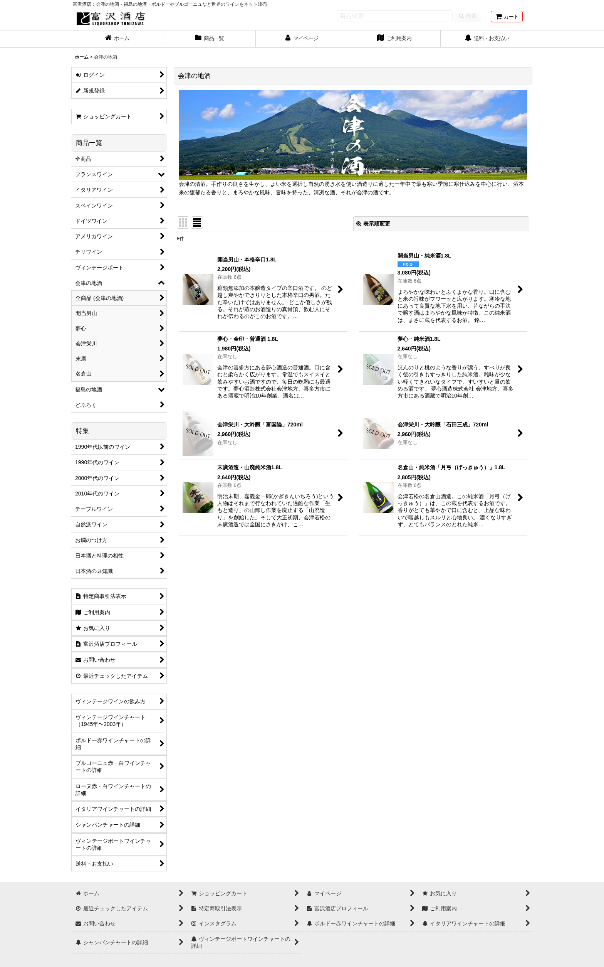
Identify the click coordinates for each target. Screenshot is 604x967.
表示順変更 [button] (373, 224)
